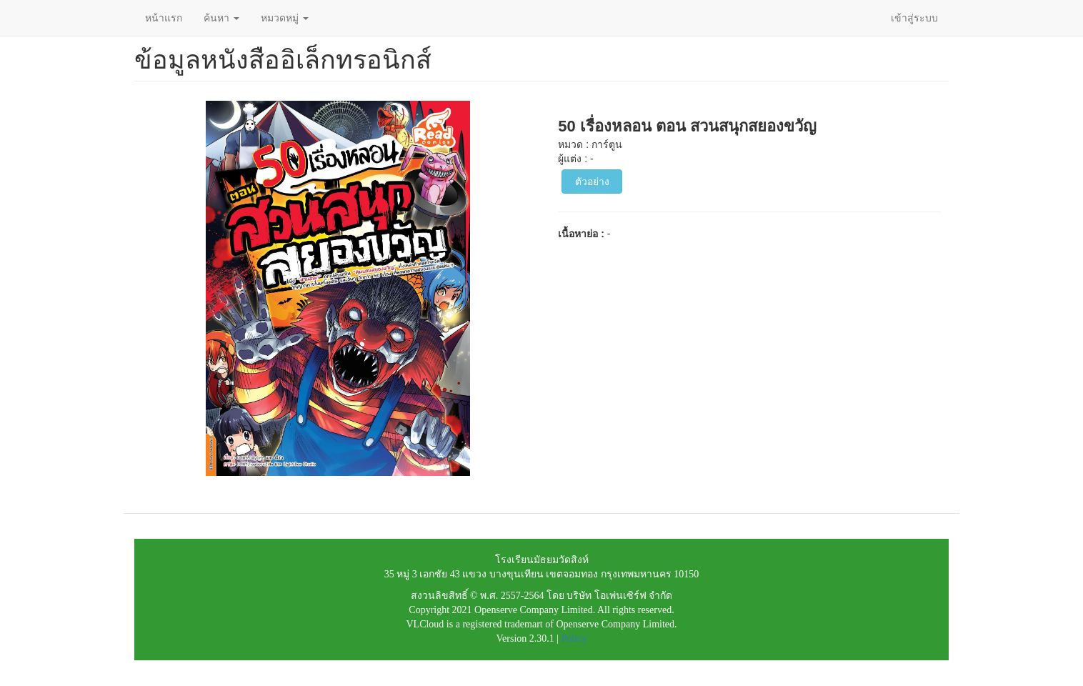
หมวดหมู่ (285, 18)
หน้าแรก (163, 18)
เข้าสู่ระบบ (914, 18)
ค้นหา (221, 18)
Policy (574, 638)
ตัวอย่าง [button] (592, 181)
